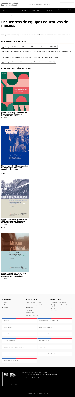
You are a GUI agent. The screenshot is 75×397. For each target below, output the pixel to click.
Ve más (3, 120)
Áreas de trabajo (31, 299)
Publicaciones (35, 10)
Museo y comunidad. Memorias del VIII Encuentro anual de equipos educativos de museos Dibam (14, 221)
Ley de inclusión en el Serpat (10, 353)
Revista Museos (60, 10)
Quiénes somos (7, 299)
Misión (5, 305)
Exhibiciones (30, 312)
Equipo (5, 302)
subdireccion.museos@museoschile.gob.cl (46, 374)
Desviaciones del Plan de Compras (11, 360)
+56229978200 (27, 374)
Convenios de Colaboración (9, 340)
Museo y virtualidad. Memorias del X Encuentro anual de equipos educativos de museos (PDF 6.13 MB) (30, 47)
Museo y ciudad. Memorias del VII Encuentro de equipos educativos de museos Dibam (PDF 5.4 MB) (29, 62)
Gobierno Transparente (44, 340)
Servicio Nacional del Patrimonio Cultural (32, 377)
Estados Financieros (8, 327)
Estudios (29, 310)
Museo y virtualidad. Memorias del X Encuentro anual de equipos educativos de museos (14, 113)
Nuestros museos (14, 10)
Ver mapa (44, 372)
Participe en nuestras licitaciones (45, 327)
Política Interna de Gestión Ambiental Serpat (48, 353)
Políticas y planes (55, 299)
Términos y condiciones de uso (41, 376)
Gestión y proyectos (32, 315)
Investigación (48, 10)
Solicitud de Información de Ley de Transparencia (14, 347)
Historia (6, 307)
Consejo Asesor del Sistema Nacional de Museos (61, 305)
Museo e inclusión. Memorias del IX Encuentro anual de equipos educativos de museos (14, 167)
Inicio (4, 10)
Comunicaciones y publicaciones (35, 305)
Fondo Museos (70, 10)
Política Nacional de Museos (58, 302)
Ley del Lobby (6, 320)
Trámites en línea (42, 347)
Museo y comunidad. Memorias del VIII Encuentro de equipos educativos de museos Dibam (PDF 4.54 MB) (31, 57)
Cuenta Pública (7, 333)
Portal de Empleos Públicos (44, 333)
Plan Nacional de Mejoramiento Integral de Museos (61, 309)
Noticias (24, 10)
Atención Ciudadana (27, 376)
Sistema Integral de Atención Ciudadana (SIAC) (48, 320)
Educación (30, 307)
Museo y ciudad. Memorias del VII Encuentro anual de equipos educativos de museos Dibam (13, 274)
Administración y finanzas (34, 302)
